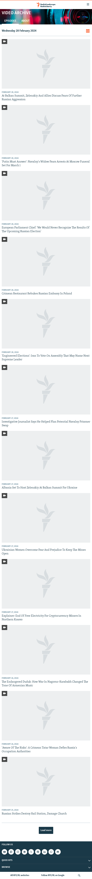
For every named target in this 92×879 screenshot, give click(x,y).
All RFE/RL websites (19, 875)
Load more (46, 830)
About (25, 21)
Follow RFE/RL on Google (52, 875)
